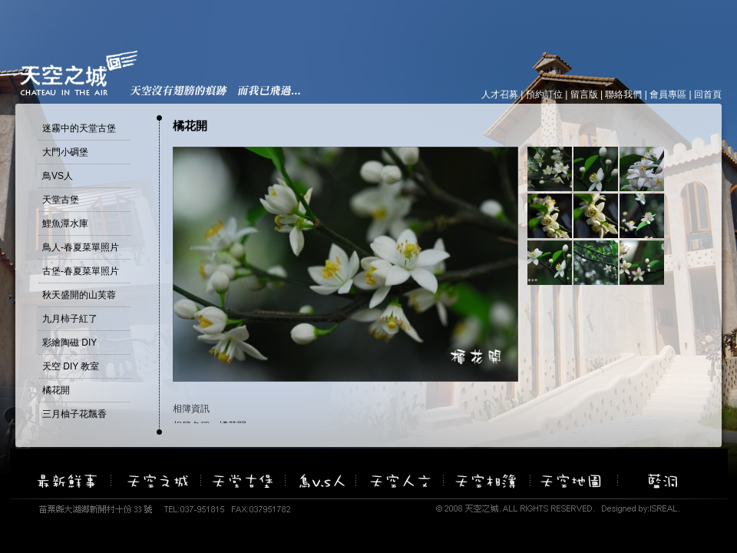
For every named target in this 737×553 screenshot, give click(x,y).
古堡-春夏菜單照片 (80, 271)
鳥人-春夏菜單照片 (80, 247)
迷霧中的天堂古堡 (79, 128)
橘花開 (56, 390)
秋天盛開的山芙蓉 (79, 295)
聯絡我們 (623, 94)
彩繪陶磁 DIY (69, 342)
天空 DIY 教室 (70, 366)
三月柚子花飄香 (74, 414)
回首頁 (708, 94)
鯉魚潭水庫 (65, 223)
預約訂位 (544, 94)
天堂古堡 (60, 199)
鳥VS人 (57, 176)
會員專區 (667, 94)
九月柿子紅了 (69, 318)
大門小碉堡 (65, 152)
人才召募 (499, 94)
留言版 (584, 94)
